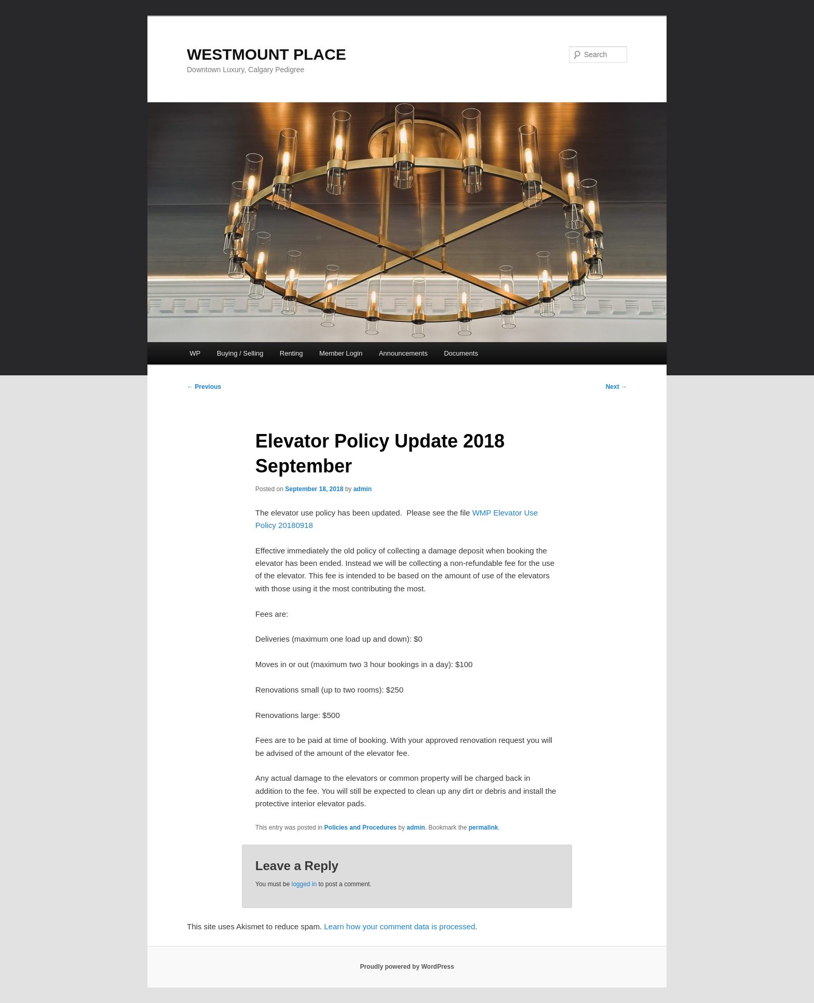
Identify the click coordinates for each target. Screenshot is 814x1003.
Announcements (403, 353)
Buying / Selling (240, 353)
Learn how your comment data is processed (399, 926)
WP (194, 353)
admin (363, 489)
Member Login (340, 353)
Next (616, 386)
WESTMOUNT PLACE (266, 54)
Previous (204, 386)
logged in (304, 884)
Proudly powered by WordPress (407, 966)
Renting (291, 353)
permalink (483, 827)
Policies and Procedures (360, 827)
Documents (461, 353)
